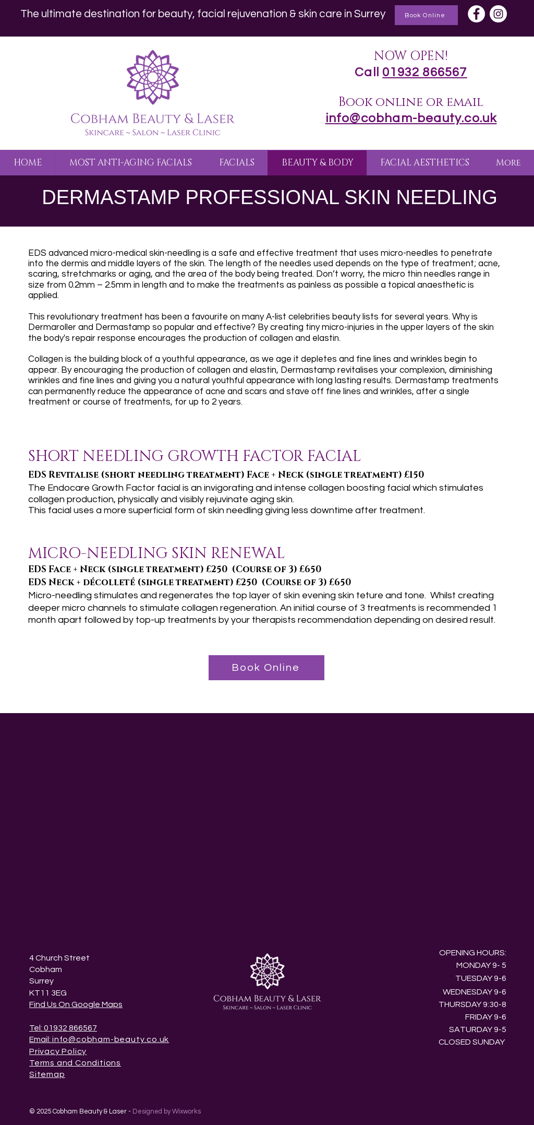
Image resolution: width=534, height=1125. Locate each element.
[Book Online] (426, 15)
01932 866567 (424, 72)
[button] (130, 162)
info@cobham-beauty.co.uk (110, 1039)
